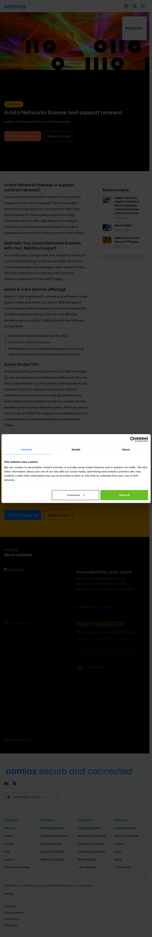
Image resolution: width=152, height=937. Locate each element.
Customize (75, 495)
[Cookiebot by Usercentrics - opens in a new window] (132, 439)
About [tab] (126, 449)
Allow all (124, 495)
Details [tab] (76, 449)
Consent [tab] (26, 449)
